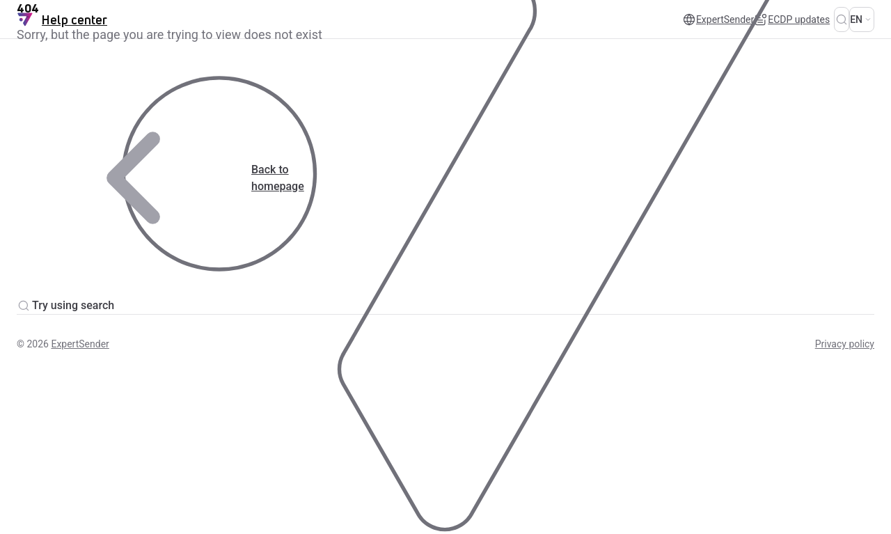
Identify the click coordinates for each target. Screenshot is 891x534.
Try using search (65, 306)
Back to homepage (160, 178)
